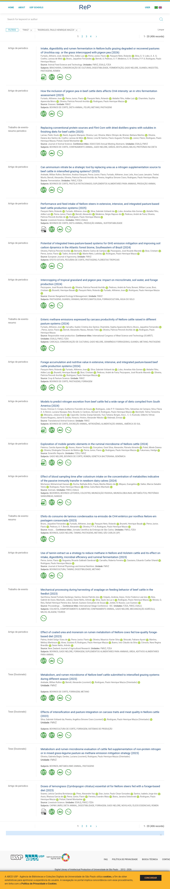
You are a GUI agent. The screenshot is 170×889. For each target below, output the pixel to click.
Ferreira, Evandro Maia (98, 796)
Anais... (51, 530)
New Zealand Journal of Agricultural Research (69, 648)
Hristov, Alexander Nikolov (92, 417)
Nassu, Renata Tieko (89, 330)
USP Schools (36, 7)
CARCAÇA (54, 342)
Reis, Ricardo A (75, 412)
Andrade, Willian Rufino (51, 174)
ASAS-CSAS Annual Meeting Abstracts (107, 144)
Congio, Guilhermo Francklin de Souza (74, 409)
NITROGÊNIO (94, 424)
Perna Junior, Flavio (97, 56)
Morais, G (156, 600)
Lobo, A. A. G (151, 56)
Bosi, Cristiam (151, 251)
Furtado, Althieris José (51, 56)
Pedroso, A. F (111, 59)
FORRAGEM (86, 381)
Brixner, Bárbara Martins (133, 135)
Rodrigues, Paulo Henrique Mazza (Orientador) (116, 682)
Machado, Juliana (64, 600)
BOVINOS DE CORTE (59, 107)
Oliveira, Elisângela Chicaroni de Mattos (62, 450)
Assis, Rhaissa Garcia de (52, 796)
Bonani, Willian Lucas (141, 287)
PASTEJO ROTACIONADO (80, 183)
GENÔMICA (120, 456)
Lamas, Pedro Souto (50, 135)
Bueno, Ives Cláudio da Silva (124, 642)
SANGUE (58, 496)
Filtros (12, 30)
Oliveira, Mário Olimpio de (109, 135)
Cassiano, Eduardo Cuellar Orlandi (142, 560)
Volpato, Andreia (110, 597)
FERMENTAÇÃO (116, 68)
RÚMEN (56, 71)
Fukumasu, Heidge (148, 450)
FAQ (106, 859)
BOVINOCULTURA (58, 569)
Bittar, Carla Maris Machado (97, 487)
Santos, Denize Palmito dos (86, 597)
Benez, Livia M (93, 138)
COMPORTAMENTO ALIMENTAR (75, 609)
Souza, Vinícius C (48, 409)
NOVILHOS (126, 805)
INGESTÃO (153, 68)
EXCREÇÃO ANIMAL (78, 424)
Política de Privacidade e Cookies (39, 883)
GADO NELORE (131, 68)
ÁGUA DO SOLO (127, 299)
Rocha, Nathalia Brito (82, 484)
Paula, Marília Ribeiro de (104, 484)
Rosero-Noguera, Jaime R (52, 417)
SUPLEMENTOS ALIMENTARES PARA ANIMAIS (114, 183)
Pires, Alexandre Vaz (85, 793)
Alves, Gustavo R (68, 642)
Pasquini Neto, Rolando (120, 56)
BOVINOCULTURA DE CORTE (63, 729)
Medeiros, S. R (124, 59)
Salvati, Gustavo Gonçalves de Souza (89, 603)
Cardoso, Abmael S (91, 412)
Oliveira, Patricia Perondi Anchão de (80, 177)
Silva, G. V (139, 56)
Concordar (151, 878)
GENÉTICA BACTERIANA (103, 456)
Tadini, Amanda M (70, 253)
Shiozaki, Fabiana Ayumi (134, 639)
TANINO (77, 533)
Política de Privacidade (125, 859)
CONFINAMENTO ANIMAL (81, 147)
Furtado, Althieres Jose (51, 98)
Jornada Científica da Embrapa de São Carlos (93, 530)
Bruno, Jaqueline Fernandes (79, 59)
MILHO (132, 147)
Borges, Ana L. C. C (122, 415)
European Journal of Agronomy (62, 257)
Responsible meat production (61, 335)
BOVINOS (54, 533)
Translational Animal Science (61, 421)
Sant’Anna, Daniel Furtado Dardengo (57, 597)
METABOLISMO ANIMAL (70, 766)
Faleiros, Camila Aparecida (53, 447)
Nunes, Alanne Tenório (79, 447)
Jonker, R (113, 603)
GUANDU (143, 68)
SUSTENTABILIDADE (113, 223)
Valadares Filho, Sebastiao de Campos (132, 409)
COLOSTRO (85, 493)
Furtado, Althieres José (51, 327)
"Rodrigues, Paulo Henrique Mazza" (57, 30)
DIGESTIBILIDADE (100, 68)
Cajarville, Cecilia (78, 415)
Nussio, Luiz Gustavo (128, 603)
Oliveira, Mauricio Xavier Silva (106, 639)
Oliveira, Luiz (91, 135)
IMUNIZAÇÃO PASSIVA (101, 493)
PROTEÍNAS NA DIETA (146, 147)
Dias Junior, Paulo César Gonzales (114, 793)
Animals (51, 490)
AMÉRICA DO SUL (132, 424)
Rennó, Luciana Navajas (56, 412)
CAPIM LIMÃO (56, 805)
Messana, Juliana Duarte (55, 415)
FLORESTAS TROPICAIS (108, 260)
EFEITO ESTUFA (57, 260)
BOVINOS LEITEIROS (69, 493)
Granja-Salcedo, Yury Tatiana (100, 415)
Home (11, 7)
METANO (95, 107)
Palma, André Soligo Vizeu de (54, 639)
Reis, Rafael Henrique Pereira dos (56, 603)
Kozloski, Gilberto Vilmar (143, 415)
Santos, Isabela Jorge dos (145, 793)
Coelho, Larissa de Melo (52, 59)
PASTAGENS (46, 71)
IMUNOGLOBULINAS (122, 493)
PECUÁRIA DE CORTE (74, 260)
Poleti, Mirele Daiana (152, 447)
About (21, 7)
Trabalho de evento (18, 589)
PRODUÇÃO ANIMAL (146, 183)
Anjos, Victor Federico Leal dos (133, 597)
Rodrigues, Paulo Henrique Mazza (108, 101)
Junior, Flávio (139, 138)
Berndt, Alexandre (55, 177)
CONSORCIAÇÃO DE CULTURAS (76, 68)
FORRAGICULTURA (110, 299)
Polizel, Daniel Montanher (68, 141)
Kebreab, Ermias (114, 417)
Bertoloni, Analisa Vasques (75, 174)
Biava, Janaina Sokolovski (124, 796)
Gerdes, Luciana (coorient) (75, 756)
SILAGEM (52, 612)
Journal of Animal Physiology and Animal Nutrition (71, 566)
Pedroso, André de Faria (136, 214)
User (147, 7)
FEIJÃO (87, 107)
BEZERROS (55, 493)
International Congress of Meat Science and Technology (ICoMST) (122, 335)
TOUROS (61, 612)
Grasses (51, 104)
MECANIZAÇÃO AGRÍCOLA (142, 609)
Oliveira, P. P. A (138, 59)
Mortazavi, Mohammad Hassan (55, 484)
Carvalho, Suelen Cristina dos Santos (82, 327)
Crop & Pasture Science (58, 378)
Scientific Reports (56, 453)
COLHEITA (54, 609)
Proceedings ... (55, 606)
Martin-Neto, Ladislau (92, 253)
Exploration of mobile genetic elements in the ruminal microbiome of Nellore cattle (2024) (94, 444)
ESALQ (102, 65)
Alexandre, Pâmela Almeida (126, 447)
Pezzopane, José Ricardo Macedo (126, 251)
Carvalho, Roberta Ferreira (111, 560)
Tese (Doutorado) (17, 674)
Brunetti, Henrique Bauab (63, 290)
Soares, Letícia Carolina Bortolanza (57, 793)
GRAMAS (75, 299)
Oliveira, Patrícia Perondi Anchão (74, 101)
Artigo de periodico (18, 48)
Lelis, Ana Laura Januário (140, 174)
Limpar (161, 29)
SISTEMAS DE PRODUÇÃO (100, 729)
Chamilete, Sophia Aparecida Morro (116, 327)
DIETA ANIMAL (76, 107)
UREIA (132, 651)
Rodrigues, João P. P (105, 409)
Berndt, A (100, 59)
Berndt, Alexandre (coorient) (78, 682)
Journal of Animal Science (60, 144)
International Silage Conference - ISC (96, 606)
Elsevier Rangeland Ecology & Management (67, 296)
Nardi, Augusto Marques (74, 135)
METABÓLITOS (140, 493)
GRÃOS (111, 147)
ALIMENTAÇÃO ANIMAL (112, 424)
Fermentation (54, 180)
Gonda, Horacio (72, 417)
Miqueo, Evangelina (128, 484)
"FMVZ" (27, 30)
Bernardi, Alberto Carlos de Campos (90, 251)
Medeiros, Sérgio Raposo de (108, 214)
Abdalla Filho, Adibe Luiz (73, 56)
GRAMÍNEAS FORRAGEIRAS (117, 342)
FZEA (108, 65)
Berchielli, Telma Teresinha (148, 412)
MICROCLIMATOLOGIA (90, 299)
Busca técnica (150, 859)
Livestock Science (56, 220)
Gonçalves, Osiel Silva (103, 447)
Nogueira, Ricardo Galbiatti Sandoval (79, 560)
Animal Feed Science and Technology (65, 65)
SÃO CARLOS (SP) (111, 533)
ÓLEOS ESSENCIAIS (141, 805)
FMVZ (95, 65)
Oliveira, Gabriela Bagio (51, 756)
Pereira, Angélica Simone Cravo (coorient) (84, 719)
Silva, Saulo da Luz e (105, 600)
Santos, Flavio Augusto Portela (115, 138)
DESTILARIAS (122, 147)
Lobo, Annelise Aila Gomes (130, 211)
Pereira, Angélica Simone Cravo (112, 177)
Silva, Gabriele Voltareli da (102, 211)
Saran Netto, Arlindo (82, 600)
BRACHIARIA (55, 68)
